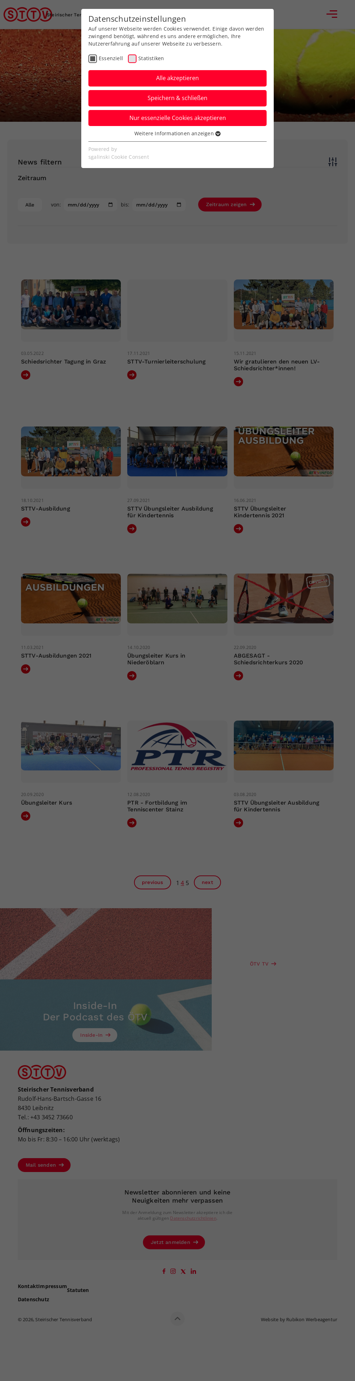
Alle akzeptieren (177, 78)
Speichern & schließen (177, 98)
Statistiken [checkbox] (151, 58)
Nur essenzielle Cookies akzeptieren (177, 118)
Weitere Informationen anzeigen (177, 133)
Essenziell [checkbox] (111, 58)
